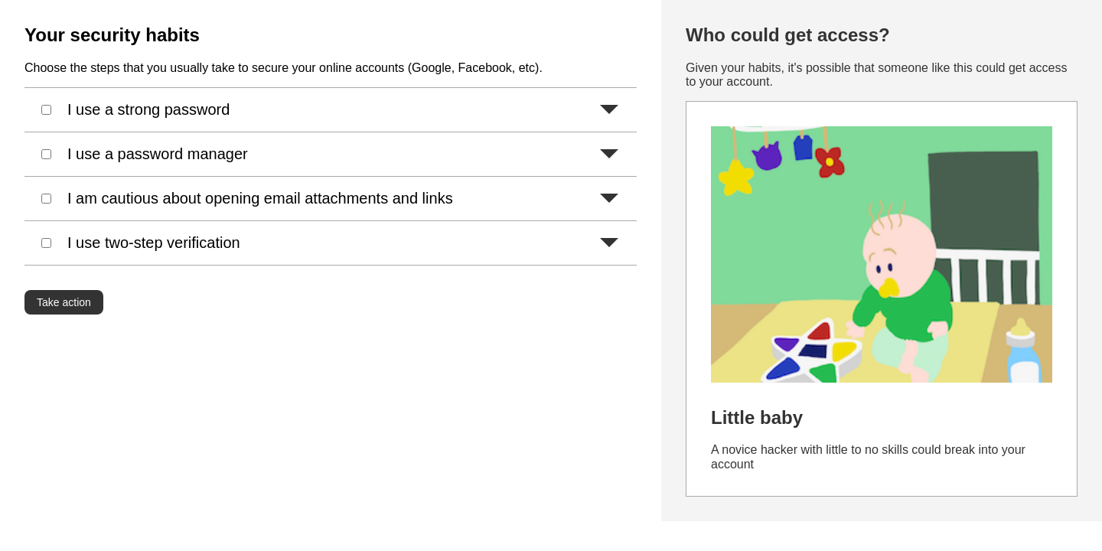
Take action (64, 302)
